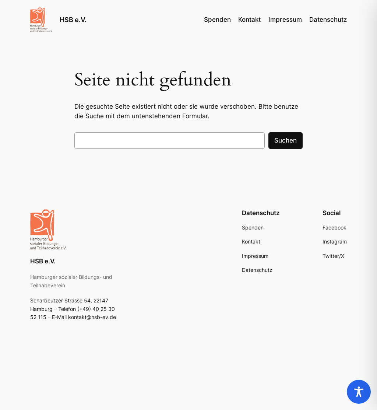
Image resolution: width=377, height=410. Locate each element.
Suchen (285, 140)
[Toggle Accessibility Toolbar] (358, 391)
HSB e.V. (73, 20)
